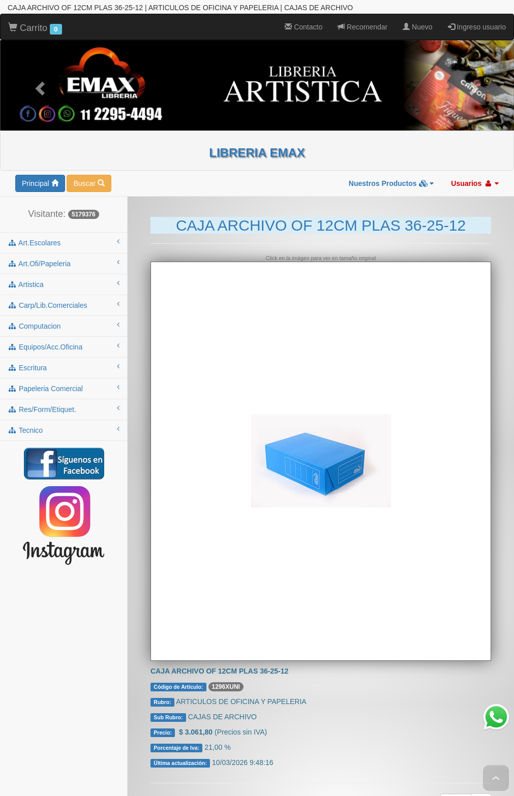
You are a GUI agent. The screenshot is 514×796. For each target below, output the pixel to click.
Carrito (35, 15)
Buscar (88, 170)
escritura (63, 353)
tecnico (63, 416)
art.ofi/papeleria (63, 249)
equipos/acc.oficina (63, 332)
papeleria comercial (63, 374)
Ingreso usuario (477, 13)
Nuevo (417, 13)
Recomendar (362, 13)
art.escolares (63, 228)
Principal (40, 170)
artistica (63, 270)
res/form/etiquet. (63, 395)
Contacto (303, 13)
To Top (496, 778)
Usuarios (475, 170)
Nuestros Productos (391, 170)
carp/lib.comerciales (63, 291)
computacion (63, 311)
